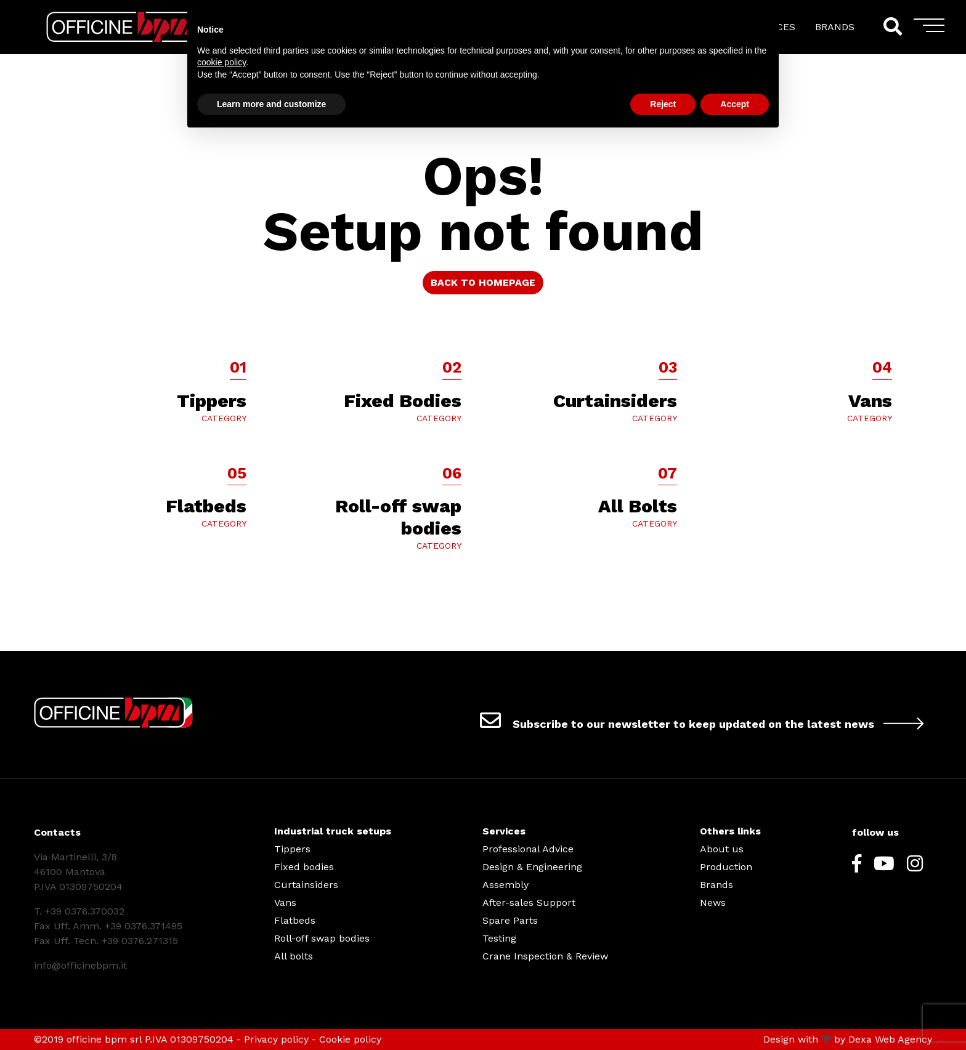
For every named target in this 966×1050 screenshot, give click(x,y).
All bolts (293, 956)
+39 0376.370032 (84, 911)
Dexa (860, 1039)
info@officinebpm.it (80, 965)
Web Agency (903, 1039)
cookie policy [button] (221, 62)
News (713, 902)
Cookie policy (350, 1039)
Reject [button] (663, 104)
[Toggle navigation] (929, 29)
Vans (285, 902)
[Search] (892, 26)
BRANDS (834, 27)
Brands (716, 884)
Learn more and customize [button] (271, 104)
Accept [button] (734, 104)
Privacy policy (276, 1039)
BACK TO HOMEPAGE (483, 282)
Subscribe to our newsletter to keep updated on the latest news (706, 719)
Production (726, 867)
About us (722, 849)
